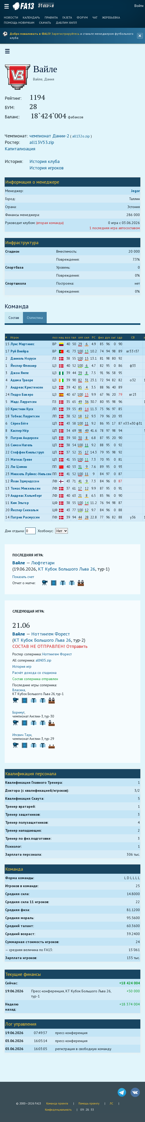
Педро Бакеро (24, 397)
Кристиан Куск (24, 412)
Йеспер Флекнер (26, 369)
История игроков (50, 171)
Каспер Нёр (22, 434)
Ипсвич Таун (25, 738)
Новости (11, 17)
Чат (95, 17)
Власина (21, 693)
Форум (82, 17)
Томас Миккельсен (28, 491)
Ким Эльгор (22, 506)
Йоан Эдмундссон (27, 484)
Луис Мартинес (25, 347)
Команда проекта (57, 1103)
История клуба (48, 164)
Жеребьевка (111, 17)
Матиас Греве (24, 462)
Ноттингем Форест (53, 637)
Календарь (31, 17)
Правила (51, 17)
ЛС (111, 1103)
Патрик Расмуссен (27, 520)
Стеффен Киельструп (30, 455)
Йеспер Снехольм (27, 513)
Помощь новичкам (19, 22)
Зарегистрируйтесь (65, 34)
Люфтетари (46, 566)
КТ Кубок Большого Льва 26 (69, 572)
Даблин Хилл (66, 22)
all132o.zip (84, 139)
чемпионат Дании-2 (52, 139)
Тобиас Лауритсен (27, 419)
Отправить (80, 649)
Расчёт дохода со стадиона (37, 675)
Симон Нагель (24, 448)
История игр (25, 669)
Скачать (45, 22)
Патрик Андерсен (27, 441)
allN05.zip (46, 663)
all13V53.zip (45, 145)
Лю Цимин (21, 470)
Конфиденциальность (58, 1109)
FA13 (23, 6)
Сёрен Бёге (22, 426)
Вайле (22, 566)
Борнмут (21, 715)
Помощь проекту (88, 1103)
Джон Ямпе (22, 376)
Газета (67, 17)
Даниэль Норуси (26, 361)
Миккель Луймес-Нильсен (33, 477)
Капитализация (23, 152)
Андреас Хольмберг (29, 499)
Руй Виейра (22, 354)
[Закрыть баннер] (139, 36)
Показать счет (26, 580)
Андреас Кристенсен (29, 390)
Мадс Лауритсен (26, 405)
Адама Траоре (24, 383)
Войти (138, 6)
